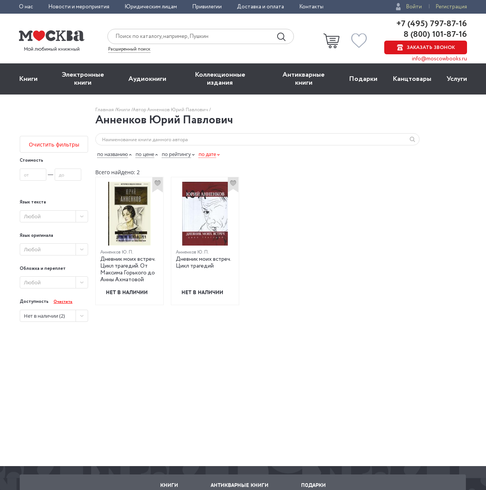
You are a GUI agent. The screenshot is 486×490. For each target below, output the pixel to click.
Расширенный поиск (129, 49)
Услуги (457, 79)
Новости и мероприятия (78, 7)
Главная (105, 109)
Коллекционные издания (220, 79)
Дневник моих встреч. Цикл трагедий (203, 262)
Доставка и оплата (260, 7)
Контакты (311, 7)
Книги (28, 79)
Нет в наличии (127, 292)
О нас (26, 7)
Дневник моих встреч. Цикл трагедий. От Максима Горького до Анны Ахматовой (127, 269)
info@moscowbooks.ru (439, 59)
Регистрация (451, 7)
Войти (414, 7)
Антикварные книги (303, 79)
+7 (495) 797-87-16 (431, 23)
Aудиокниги (147, 79)
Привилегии (207, 7)
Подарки (363, 79)
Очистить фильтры (54, 144)
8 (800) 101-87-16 (434, 34)
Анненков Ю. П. (116, 252)
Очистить (63, 302)
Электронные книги (83, 79)
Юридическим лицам (151, 7)
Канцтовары (412, 79)
